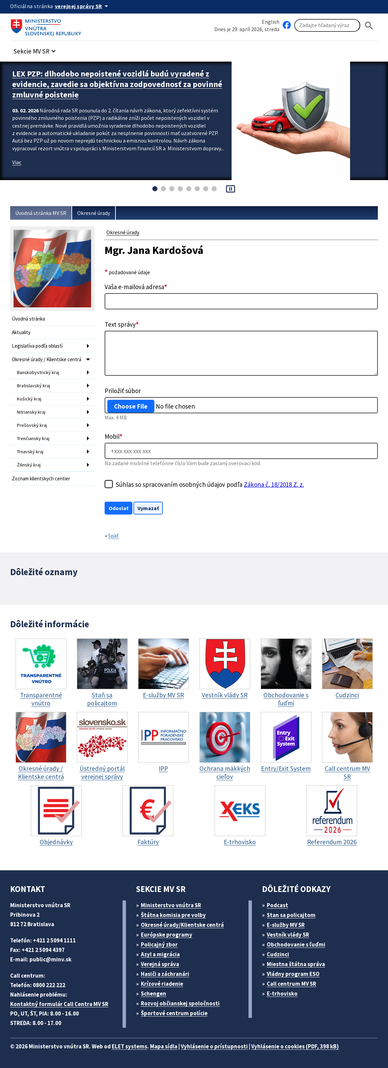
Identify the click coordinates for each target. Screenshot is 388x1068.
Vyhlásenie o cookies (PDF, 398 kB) (295, 1046)
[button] (35, 49)
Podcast (277, 905)
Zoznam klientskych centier (41, 478)
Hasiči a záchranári (165, 974)
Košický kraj (29, 399)
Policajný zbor (159, 944)
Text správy (122, 324)
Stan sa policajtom (291, 915)
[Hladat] (369, 26)
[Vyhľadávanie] (327, 25)
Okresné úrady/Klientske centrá (182, 925)
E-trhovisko (282, 993)
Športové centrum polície (174, 1013)
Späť (113, 535)
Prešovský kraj (32, 425)
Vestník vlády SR (288, 934)
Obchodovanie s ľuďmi (296, 944)
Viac (16, 162)
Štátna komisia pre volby (173, 915)
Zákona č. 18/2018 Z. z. (274, 484)
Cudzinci (278, 954)
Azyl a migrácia (160, 954)
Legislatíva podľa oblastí (37, 346)
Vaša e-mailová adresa (136, 287)
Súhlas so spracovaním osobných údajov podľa (210, 484)
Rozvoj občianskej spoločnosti (180, 1003)
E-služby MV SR (286, 925)
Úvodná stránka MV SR (40, 213)
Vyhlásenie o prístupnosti (214, 1046)
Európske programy (166, 934)
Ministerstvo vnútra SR (171, 905)
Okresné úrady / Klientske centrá (46, 359)
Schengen (153, 993)
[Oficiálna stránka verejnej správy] (82, 6)
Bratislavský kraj (33, 386)
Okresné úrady (93, 213)
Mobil (114, 436)
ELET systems (129, 1046)
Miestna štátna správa (296, 964)
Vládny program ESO (293, 974)
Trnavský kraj (30, 452)
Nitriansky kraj (31, 412)
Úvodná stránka (28, 318)
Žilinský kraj (29, 465)
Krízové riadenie (162, 983)
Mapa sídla (163, 1046)
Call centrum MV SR (291, 983)
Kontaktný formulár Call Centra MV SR (59, 1004)
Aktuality (21, 332)
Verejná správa (160, 964)
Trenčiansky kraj (33, 438)
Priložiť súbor (123, 391)
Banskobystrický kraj (38, 372)
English (270, 21)
